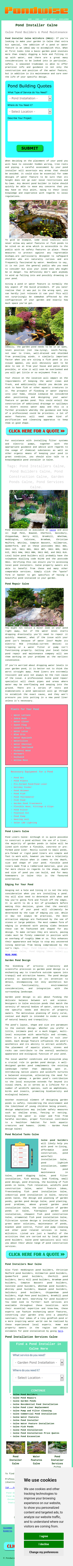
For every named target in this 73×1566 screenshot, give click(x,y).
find (14, 1270)
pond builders (29, 556)
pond (59, 161)
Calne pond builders (54, 1140)
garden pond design (27, 1201)
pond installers (23, 565)
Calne (52, 530)
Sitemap (7, 1528)
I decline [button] (44, 1544)
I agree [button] (44, 1536)
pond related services (36, 1230)
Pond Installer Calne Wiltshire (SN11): (30, 38)
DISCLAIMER (64, 19)
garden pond (29, 347)
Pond (7, 530)
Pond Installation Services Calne (31, 1337)
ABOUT (44, 19)
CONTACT (53, 19)
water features (57, 1312)
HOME (30, 19)
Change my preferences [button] (43, 1552)
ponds (45, 1003)
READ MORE (11, 954)
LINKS (37, 19)
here (60, 1331)
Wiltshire (11, 1233)
